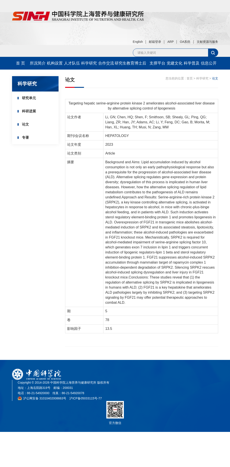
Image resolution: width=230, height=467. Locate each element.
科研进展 (29, 111)
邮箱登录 (155, 41)
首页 (190, 78)
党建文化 (174, 63)
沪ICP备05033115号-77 (85, 398)
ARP (170, 41)
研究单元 (29, 98)
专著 (25, 137)
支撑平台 (157, 63)
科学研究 (89, 63)
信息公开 (209, 63)
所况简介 (38, 63)
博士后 (140, 63)
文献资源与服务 (207, 41)
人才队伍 (72, 63)
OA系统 (185, 41)
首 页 (20, 63)
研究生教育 (123, 63)
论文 (25, 124)
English (138, 41)
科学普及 (192, 63)
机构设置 (55, 63)
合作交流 (106, 63)
